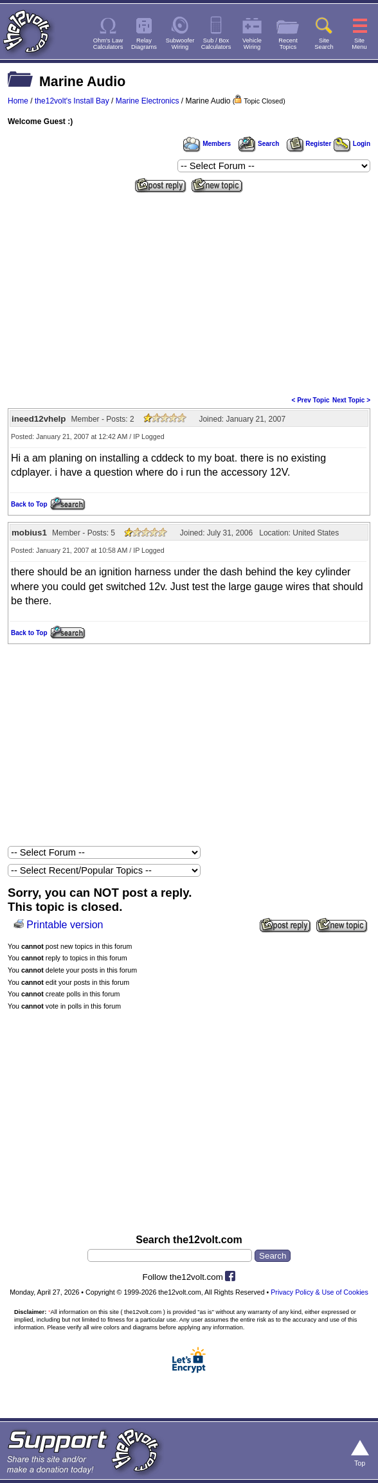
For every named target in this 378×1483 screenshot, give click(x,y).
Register (309, 143)
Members (207, 143)
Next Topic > (351, 400)
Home (18, 100)
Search (258, 143)
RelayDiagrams (144, 43)
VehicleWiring (252, 43)
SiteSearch (324, 43)
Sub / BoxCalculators (216, 43)
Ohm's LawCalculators (108, 43)
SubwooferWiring (180, 43)
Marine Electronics (147, 100)
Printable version (64, 924)
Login (352, 143)
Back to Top (29, 504)
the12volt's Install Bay (72, 100)
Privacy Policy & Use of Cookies (319, 1292)
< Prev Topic (311, 400)
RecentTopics (288, 43)
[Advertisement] (189, 293)
